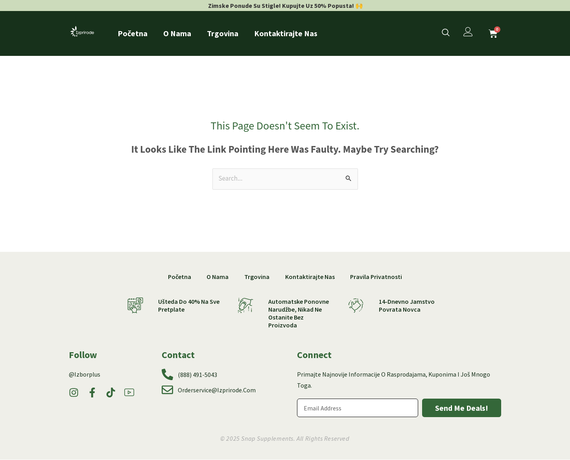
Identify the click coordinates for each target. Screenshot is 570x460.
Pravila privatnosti (376, 277)
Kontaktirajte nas (285, 33)
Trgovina (222, 33)
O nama (177, 33)
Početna (133, 33)
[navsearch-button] (446, 33)
